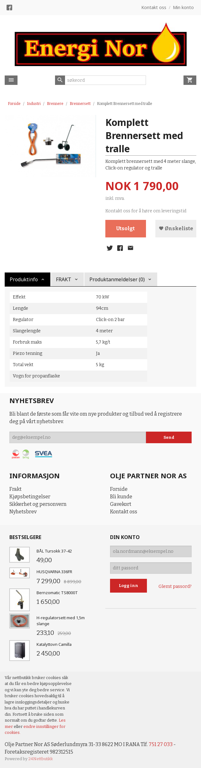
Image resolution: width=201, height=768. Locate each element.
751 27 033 (160, 744)
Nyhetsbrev (23, 512)
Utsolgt (125, 228)
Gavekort (120, 504)
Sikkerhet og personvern (38, 504)
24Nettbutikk (40, 758)
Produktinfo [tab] (24, 279)
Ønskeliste (176, 228)
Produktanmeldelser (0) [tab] (117, 279)
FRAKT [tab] (63, 279)
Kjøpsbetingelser (29, 497)
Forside (14, 103)
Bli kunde (121, 497)
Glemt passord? (175, 586)
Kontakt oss (123, 512)
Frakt (15, 489)
